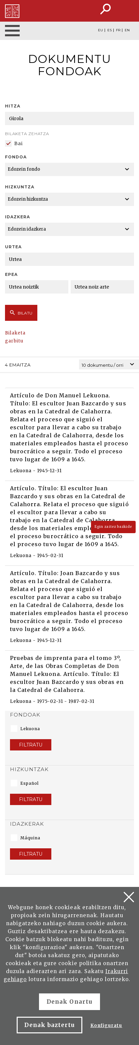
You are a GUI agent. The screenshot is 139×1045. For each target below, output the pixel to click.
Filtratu (30, 745)
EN (127, 30)
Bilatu (21, 312)
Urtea (13, 246)
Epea (11, 274)
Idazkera (17, 216)
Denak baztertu (49, 1025)
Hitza (12, 106)
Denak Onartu (69, 1001)
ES (109, 30)
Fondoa (16, 156)
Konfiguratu (106, 1025)
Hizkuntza (19, 186)
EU (100, 30)
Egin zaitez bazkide (113, 526)
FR (118, 30)
